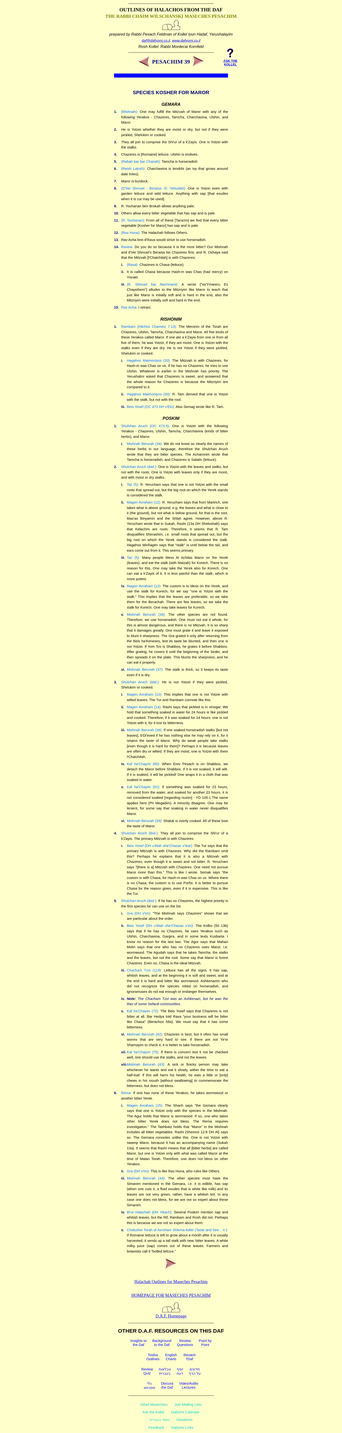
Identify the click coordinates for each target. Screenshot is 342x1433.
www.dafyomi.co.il (186, 40)
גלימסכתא (149, 1385)
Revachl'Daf (190, 1357)
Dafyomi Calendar (185, 1412)
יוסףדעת (180, 1371)
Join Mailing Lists (188, 1404)
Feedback (156, 1427)
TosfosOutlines (152, 1357)
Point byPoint (205, 1343)
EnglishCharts (171, 1357)
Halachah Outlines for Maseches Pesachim (171, 1281)
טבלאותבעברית (165, 1371)
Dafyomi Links (182, 1427)
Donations (184, 1420)
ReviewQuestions (185, 1343)
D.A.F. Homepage (171, 1313)
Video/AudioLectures (188, 1385)
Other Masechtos (153, 1404)
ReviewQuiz (147, 1371)
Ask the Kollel (153, 1412)
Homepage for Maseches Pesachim (171, 1295)
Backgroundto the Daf (161, 1343)
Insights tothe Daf (138, 1343)
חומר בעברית (160, 1420)
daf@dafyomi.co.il (156, 40)
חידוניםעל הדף (195, 1371)
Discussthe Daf (167, 1385)
